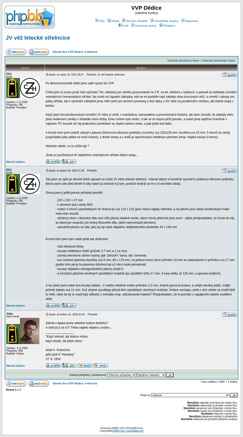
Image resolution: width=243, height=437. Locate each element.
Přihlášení (167, 25)
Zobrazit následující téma (218, 60)
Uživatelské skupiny (164, 20)
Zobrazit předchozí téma (183, 60)
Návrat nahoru (15, 161)
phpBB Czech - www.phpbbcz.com (127, 431)
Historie (92, 51)
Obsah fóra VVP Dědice (68, 51)
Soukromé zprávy (144, 25)
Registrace (189, 20)
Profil (123, 25)
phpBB (114, 428)
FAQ (99, 20)
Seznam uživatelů (135, 20)
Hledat (113, 20)
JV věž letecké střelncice (38, 38)
